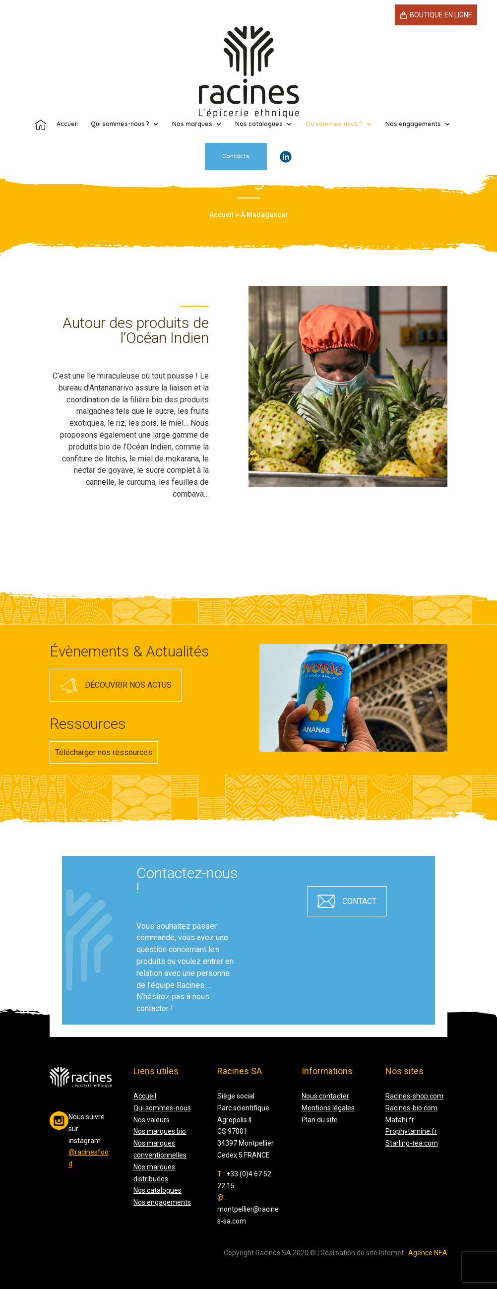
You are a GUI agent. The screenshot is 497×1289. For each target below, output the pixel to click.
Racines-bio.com (411, 1108)
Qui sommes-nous (162, 1108)
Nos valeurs (151, 1120)
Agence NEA (427, 1253)
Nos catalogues (259, 80)
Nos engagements (413, 80)
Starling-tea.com (411, 1143)
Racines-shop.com (414, 1096)
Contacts (235, 112)
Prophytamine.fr (411, 1131)
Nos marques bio (159, 1131)
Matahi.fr (399, 1120)
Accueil (221, 215)
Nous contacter (325, 1096)
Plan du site (320, 1120)
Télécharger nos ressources (103, 752)
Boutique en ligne (441, 15)
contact (359, 901)
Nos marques (192, 80)
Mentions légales (328, 1108)
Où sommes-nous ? (334, 80)
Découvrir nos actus (128, 685)
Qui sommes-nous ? (120, 80)
